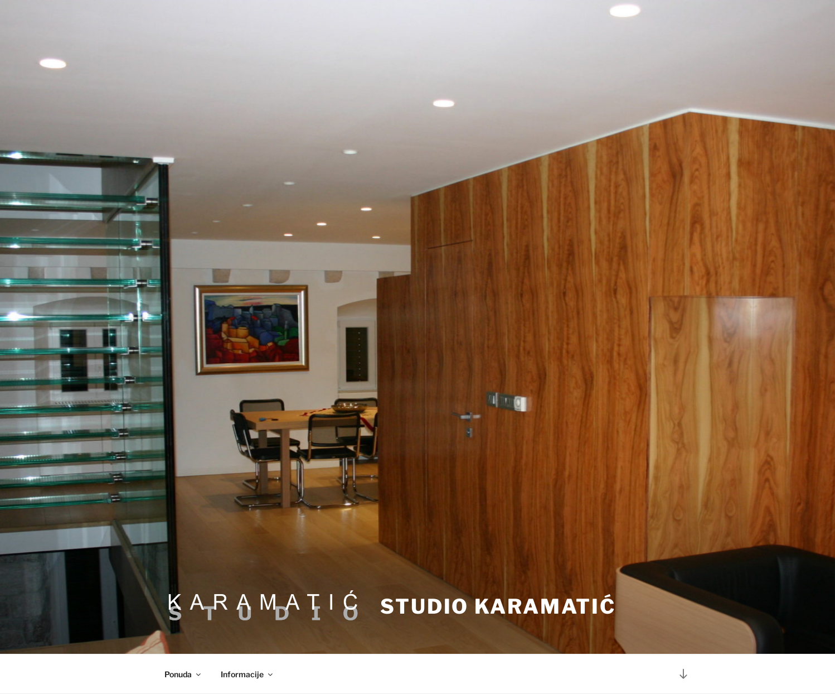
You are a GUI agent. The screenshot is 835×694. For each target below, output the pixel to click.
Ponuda (183, 674)
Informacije (247, 674)
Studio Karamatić (498, 606)
